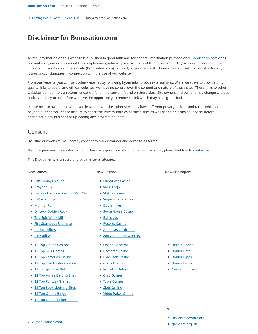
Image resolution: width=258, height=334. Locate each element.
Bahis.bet (110, 217)
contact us (201, 150)
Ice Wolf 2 (42, 235)
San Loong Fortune (49, 181)
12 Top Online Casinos (51, 245)
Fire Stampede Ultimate (53, 223)
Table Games (113, 281)
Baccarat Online (115, 251)
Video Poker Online (118, 293)
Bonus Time (181, 251)
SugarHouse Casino (118, 211)
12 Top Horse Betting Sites (55, 275)
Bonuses (65, 6)
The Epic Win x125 (48, 217)
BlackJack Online (116, 257)
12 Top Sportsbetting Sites (55, 287)
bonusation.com (49, 322)
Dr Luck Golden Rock (50, 211)
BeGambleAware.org (188, 318)
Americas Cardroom (119, 229)
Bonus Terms (182, 263)
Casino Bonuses (184, 269)
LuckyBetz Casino (117, 181)
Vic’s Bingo (111, 187)
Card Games (113, 275)
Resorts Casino (115, 223)
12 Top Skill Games (49, 251)
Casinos (81, 6)
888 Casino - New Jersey (122, 235)
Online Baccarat (115, 245)
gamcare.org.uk (184, 324)
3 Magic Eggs (44, 199)
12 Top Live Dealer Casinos (55, 263)
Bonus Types (182, 257)
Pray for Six (43, 187)
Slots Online (112, 287)
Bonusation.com (204, 58)
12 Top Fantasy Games (52, 281)
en (95, 6)
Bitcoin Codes (182, 245)
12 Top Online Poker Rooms (56, 299)
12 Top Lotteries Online (52, 257)
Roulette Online (115, 269)
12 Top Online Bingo (50, 293)
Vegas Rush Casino (118, 199)
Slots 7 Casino (114, 193)
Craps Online (113, 263)
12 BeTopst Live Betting (52, 269)
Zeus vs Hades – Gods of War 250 (60, 193)
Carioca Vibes (45, 229)
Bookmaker (112, 205)
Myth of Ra (42, 205)
